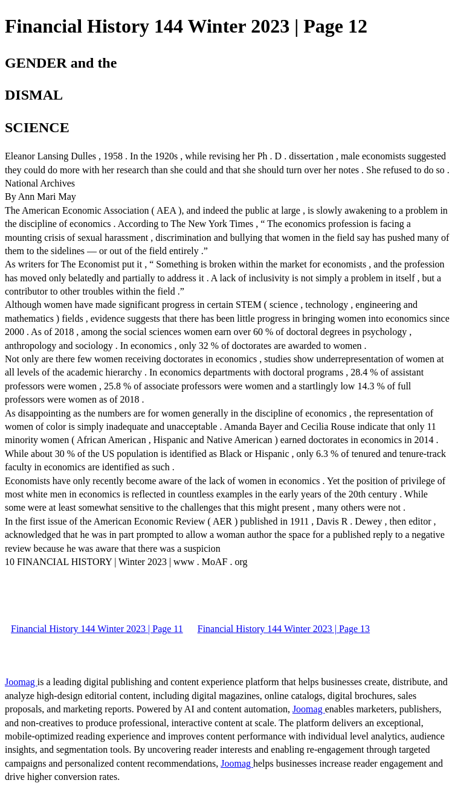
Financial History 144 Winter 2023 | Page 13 (284, 629)
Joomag (21, 682)
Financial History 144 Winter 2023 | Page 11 (97, 629)
